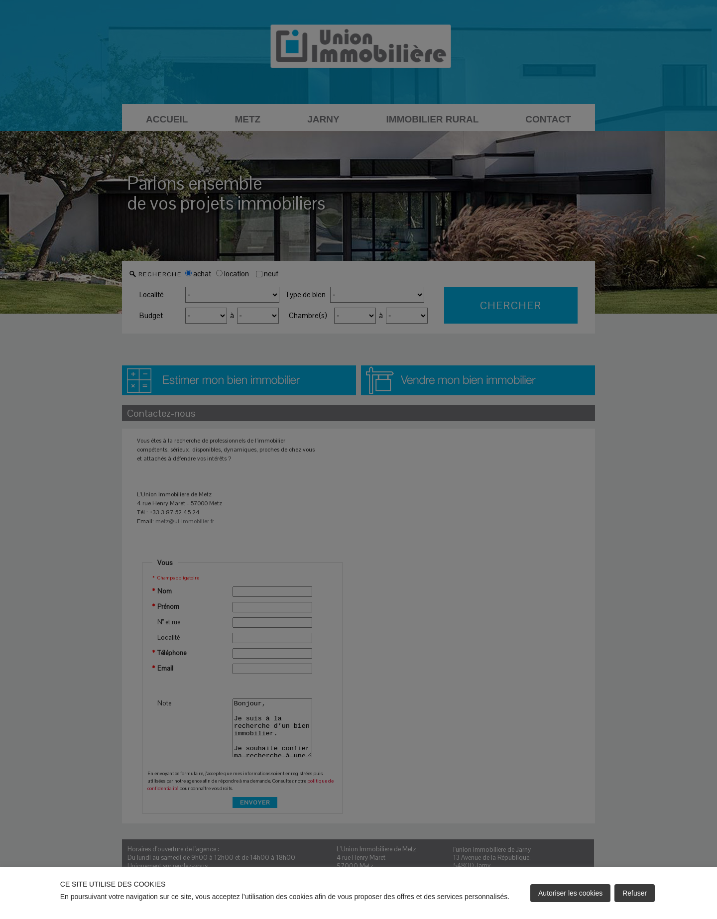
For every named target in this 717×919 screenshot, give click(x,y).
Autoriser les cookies (570, 893)
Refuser (634, 893)
